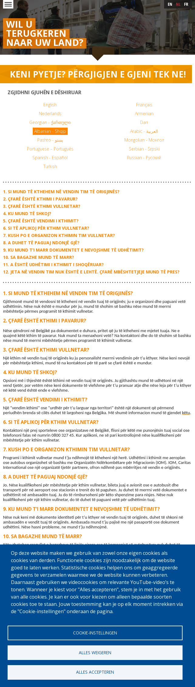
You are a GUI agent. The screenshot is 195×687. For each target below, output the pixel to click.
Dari (144, 122)
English (50, 105)
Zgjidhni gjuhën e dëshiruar (44, 92)
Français (144, 105)
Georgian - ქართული (50, 122)
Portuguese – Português (50, 149)
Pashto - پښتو (50, 140)
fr (186, 4)
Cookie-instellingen (95, 632)
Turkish (50, 166)
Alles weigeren (95, 652)
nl (178, 4)
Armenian (144, 113)
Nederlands (50, 113)
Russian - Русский (144, 157)
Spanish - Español (50, 157)
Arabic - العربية (144, 131)
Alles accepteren (95, 672)
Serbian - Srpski (144, 149)
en (170, 4)
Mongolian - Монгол (144, 140)
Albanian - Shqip (50, 131)
